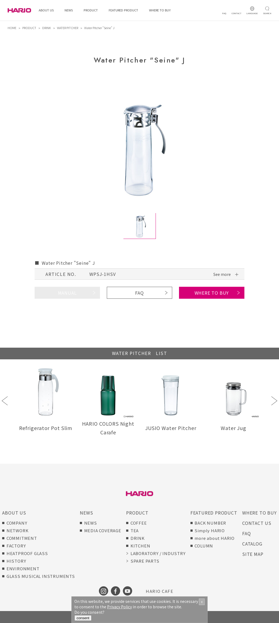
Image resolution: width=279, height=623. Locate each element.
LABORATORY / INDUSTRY (158, 553)
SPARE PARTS (145, 561)
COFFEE (139, 523)
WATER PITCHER (67, 28)
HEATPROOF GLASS (27, 553)
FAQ (139, 292)
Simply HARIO (210, 530)
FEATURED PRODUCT (123, 10)
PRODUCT (91, 10)
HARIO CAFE (159, 591)
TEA (135, 530)
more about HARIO (215, 538)
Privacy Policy (119, 606)
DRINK (46, 28)
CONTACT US (256, 523)
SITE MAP (252, 554)
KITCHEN (140, 546)
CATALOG (252, 543)
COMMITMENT (22, 538)
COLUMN (204, 546)
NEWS (69, 10)
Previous (5, 401)
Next (274, 401)
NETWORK (18, 530)
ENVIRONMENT (23, 568)
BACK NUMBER (210, 523)
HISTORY (16, 561)
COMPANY (17, 523)
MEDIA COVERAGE (102, 530)
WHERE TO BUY (160, 10)
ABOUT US (46, 10)
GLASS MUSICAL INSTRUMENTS (41, 576)
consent (83, 618)
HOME (12, 28)
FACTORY (16, 546)
